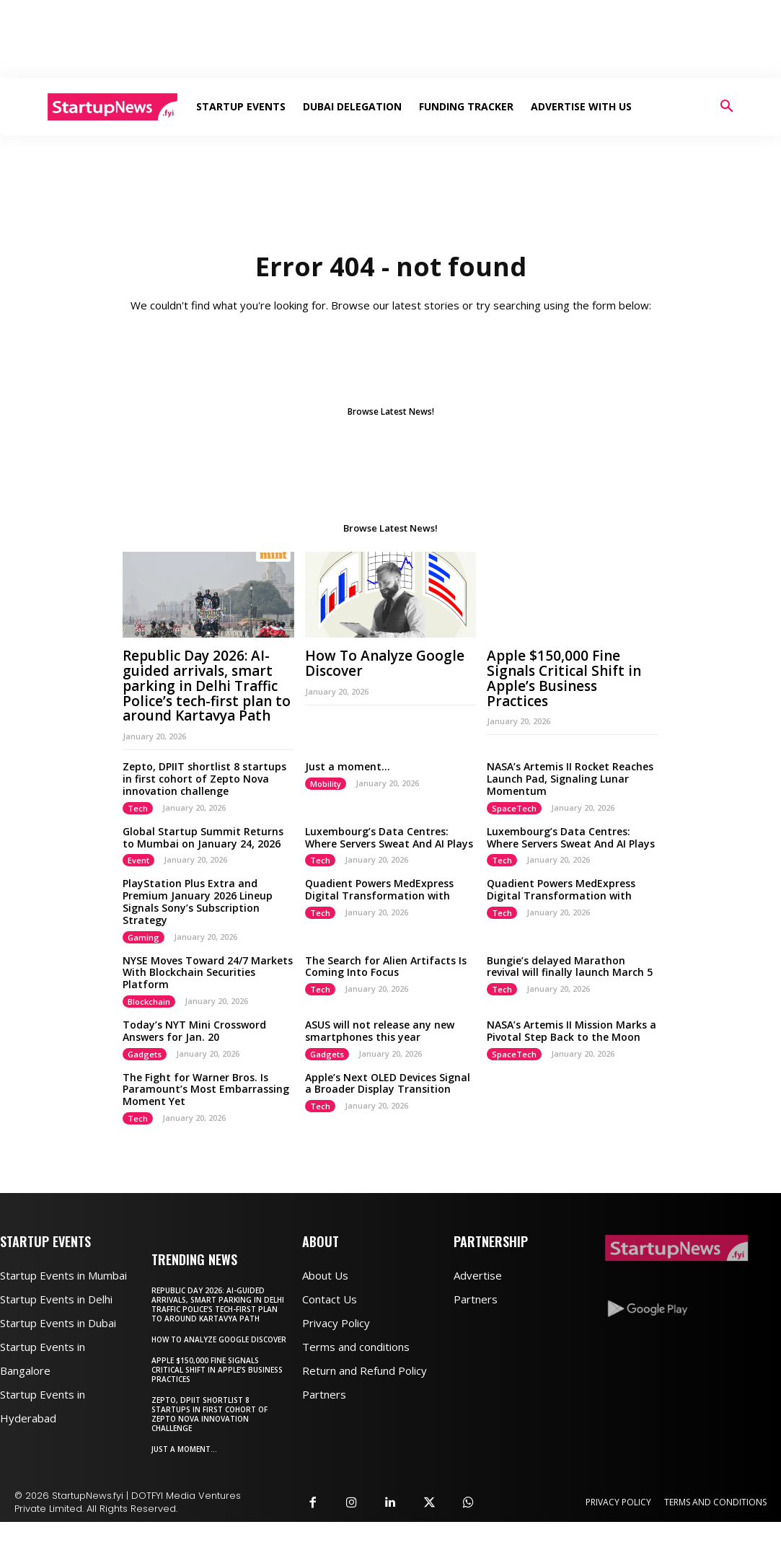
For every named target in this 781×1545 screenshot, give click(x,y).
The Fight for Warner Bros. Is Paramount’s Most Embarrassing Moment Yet (206, 1089)
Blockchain (149, 1001)
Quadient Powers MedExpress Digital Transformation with (379, 889)
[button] (727, 108)
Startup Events (241, 106)
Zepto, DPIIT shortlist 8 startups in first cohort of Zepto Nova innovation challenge (204, 779)
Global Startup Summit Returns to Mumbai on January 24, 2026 (203, 837)
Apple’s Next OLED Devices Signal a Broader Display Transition (387, 1083)
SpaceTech (514, 808)
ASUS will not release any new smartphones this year (379, 1031)
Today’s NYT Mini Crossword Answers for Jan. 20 (194, 1031)
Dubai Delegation (352, 106)
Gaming (143, 937)
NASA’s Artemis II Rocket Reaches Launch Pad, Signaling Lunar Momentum (570, 779)
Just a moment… (347, 766)
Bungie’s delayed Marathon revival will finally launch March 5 (570, 967)
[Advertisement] (391, 39)
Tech (138, 808)
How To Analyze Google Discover (384, 663)
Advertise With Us (581, 106)
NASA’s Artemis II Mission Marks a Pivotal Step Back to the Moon (571, 1031)
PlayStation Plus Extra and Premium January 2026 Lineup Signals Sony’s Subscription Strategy (198, 901)
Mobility (325, 783)
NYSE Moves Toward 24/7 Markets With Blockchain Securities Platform (208, 973)
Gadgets (145, 1054)
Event (138, 860)
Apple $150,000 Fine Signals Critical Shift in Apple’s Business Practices (564, 678)
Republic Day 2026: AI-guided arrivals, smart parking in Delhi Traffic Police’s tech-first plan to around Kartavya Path (207, 686)
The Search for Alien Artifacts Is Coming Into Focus (386, 967)
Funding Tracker (466, 106)
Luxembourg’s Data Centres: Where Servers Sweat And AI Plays (389, 837)
